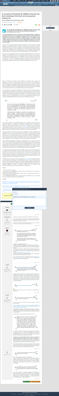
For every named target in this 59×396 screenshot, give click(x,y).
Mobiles (48, 2)
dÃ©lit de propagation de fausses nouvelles (23, 254)
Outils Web (39, 5)
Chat (29, 0)
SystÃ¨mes (52, 2)
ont (18, 57)
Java (27, 2)
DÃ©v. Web (30, 2)
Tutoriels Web (25, 5)
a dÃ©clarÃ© (27, 159)
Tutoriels (19, 0)
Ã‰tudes (43, 0)
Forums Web (17, 5)
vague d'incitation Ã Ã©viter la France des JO (25, 270)
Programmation (38, 2)
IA (18, 2)
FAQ (23, 0)
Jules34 (7, 266)
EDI (34, 2)
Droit (47, 0)
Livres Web (35, 5)
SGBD (42, 2)
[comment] (29, 202)
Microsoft (24, 2)
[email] (32, 194)
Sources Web (30, 5)
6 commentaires (19, 23)
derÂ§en (7, 209)
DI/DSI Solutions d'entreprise (10, 2)
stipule (24, 127)
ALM (20, 2)
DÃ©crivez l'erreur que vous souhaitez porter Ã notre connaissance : (29, 201)
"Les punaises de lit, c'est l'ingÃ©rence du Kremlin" (24, 287)
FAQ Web (20, 5)
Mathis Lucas (13, 23)
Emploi (38, 0)
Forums (14, 0)
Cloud (16, 2)
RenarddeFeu (7, 219)
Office (45, 2)
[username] (32, 192)
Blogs (26, 0)
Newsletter (33, 0)
